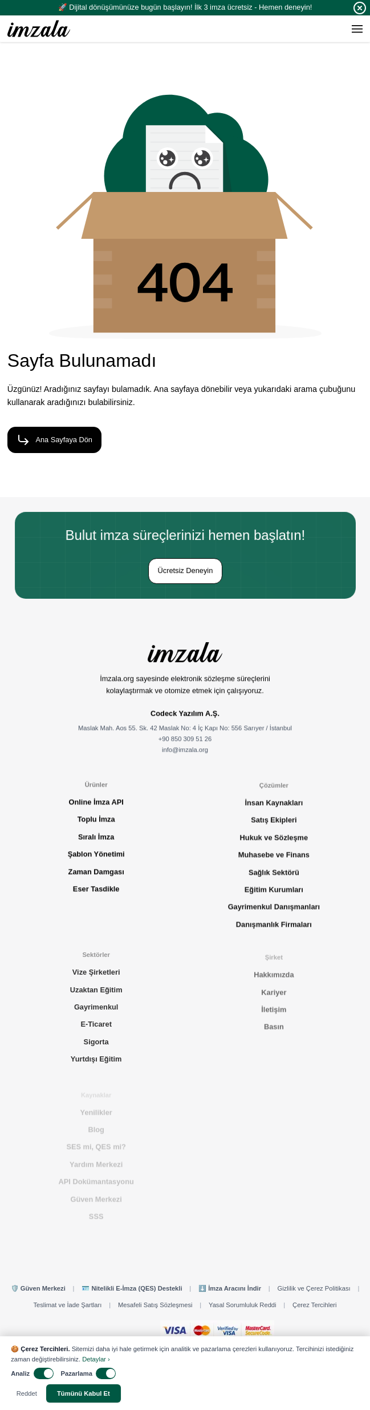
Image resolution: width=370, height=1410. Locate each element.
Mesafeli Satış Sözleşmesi (155, 1304)
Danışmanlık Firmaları (274, 932)
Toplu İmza (96, 824)
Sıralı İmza (96, 841)
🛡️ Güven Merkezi (38, 1288)
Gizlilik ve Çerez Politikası (314, 1288)
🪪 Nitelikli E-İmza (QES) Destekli (132, 1288)
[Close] (360, 8)
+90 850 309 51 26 (185, 745)
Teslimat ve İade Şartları (67, 1304)
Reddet (27, 1393)
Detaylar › (96, 1359)
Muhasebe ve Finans (274, 863)
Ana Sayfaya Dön (52, 440)
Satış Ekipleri (273, 828)
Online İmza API (96, 807)
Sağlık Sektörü (274, 880)
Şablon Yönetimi (96, 859)
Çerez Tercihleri (314, 1304)
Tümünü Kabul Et (83, 1393)
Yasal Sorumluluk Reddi (243, 1304)
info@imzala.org (185, 756)
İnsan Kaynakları (274, 811)
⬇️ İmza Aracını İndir (229, 1288)
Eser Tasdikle (96, 893)
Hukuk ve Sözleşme (274, 845)
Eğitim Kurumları (274, 898)
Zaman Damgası (96, 876)
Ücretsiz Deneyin (185, 570)
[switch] (44, 1373)
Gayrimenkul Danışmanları (274, 915)
